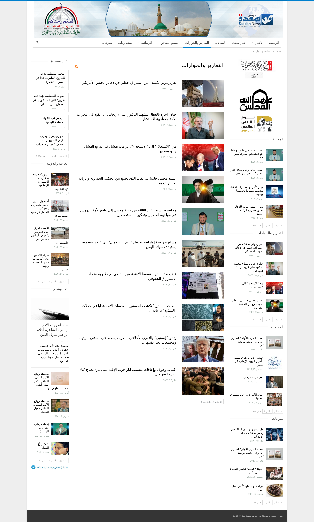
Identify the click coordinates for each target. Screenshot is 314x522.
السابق (278, 225)
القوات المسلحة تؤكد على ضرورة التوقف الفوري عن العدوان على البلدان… (49, 100)
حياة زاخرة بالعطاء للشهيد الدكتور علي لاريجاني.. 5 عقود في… (249, 267)
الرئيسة (274, 42)
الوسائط (146, 42)
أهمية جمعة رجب (253, 377)
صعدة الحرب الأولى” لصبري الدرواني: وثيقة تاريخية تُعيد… (247, 342)
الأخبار (259, 42)
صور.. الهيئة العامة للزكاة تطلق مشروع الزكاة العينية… (249, 210)
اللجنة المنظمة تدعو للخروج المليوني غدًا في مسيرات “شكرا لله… (50, 78)
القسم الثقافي (170, 42)
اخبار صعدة (238, 42)
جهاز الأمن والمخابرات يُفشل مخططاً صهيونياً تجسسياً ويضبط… (247, 191)
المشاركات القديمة (211, 402)
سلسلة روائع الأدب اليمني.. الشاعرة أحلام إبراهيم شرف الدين (53, 330)
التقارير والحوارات (197, 42)
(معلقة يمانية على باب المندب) (41, 428)
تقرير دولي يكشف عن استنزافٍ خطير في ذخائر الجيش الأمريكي (129, 83)
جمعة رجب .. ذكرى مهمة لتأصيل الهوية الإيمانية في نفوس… (249, 361)
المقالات (220, 42)
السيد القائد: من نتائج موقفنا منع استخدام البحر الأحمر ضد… (247, 154)
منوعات (107, 42)
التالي (267, 225)
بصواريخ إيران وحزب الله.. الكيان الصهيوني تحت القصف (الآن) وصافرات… (49, 140)
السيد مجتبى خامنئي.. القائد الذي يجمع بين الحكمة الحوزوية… (248, 304)
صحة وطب (125, 42)
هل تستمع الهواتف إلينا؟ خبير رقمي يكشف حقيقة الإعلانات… (247, 433)
